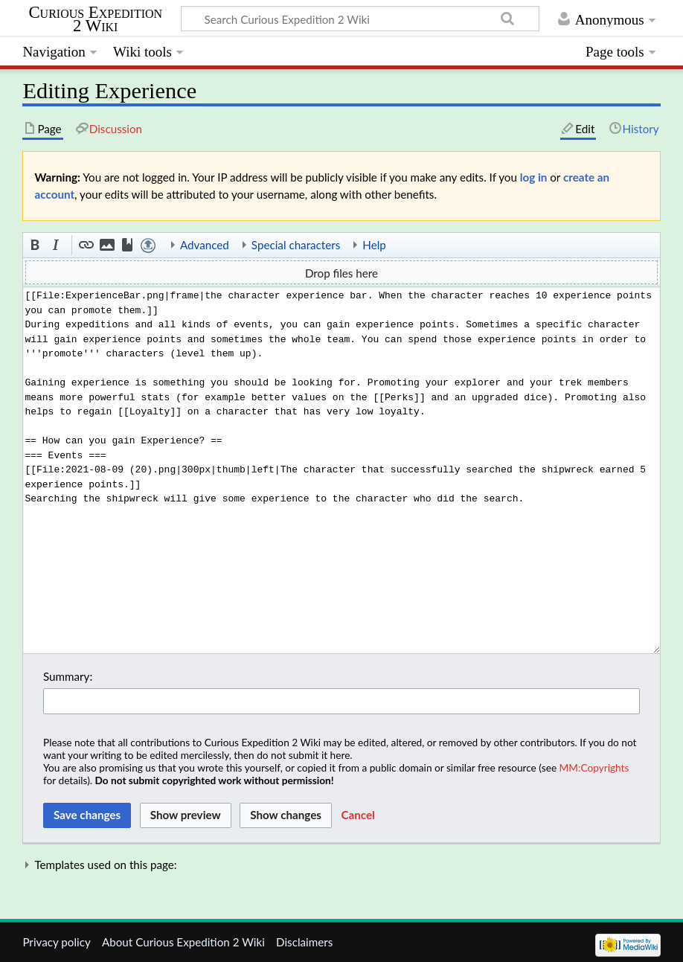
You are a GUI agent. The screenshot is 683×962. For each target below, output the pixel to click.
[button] (35, 245)
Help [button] (373, 244)
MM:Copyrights (594, 767)
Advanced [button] (204, 244)
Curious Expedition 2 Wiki (95, 19)
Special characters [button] (296, 244)
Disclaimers (304, 942)
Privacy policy (56, 942)
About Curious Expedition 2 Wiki (183, 942)
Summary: (67, 676)
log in (534, 177)
